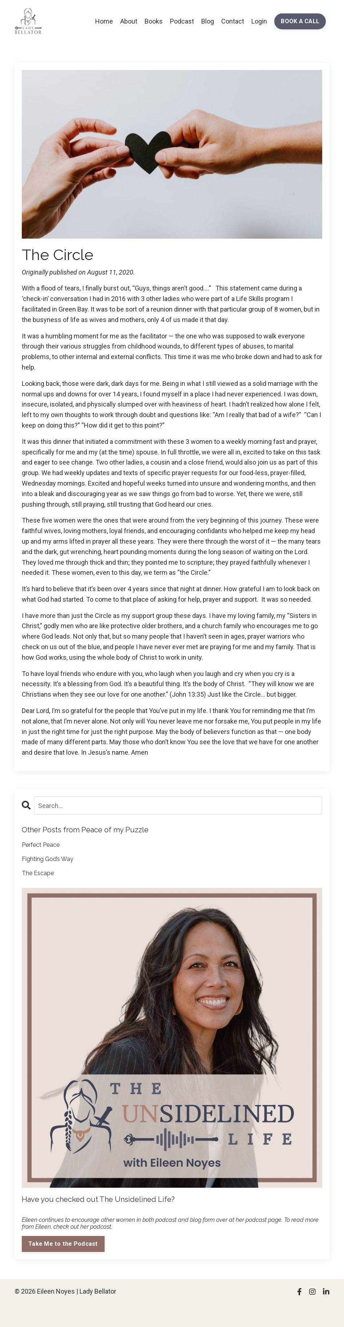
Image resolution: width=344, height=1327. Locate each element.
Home (104, 21)
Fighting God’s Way (47, 859)
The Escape (38, 873)
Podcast (182, 21)
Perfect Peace (41, 844)
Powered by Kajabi (308, 1308)
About (128, 21)
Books (154, 21)
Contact (232, 21)
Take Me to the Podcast (63, 1243)
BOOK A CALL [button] (300, 21)
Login (259, 21)
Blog (207, 21)
